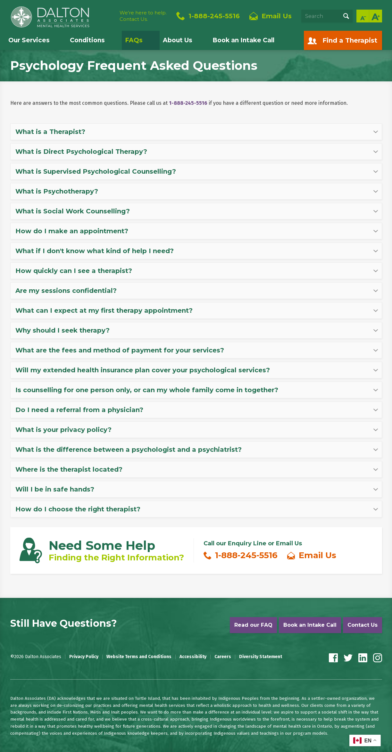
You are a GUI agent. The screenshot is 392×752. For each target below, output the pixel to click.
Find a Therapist (349, 40)
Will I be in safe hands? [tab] (54, 489)
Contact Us (362, 625)
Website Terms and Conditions (138, 657)
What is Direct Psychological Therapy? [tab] (81, 151)
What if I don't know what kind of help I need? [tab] (94, 251)
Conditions (87, 40)
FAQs (134, 40)
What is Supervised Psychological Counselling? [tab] (95, 171)
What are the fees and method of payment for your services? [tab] (119, 350)
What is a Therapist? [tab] (50, 132)
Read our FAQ (253, 625)
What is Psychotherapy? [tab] (56, 191)
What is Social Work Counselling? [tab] (72, 211)
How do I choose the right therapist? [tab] (77, 509)
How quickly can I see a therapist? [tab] (73, 271)
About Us (177, 40)
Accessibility (192, 657)
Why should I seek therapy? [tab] (62, 330)
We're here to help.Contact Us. (143, 16)
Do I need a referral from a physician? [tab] (79, 410)
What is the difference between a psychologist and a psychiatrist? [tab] (128, 449)
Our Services (29, 40)
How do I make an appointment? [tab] (71, 231)
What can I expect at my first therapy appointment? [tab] (104, 310)
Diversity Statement (260, 657)
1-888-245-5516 (214, 16)
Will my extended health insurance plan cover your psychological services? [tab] (142, 370)
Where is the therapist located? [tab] (68, 469)
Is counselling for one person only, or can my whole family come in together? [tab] (146, 390)
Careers (222, 657)
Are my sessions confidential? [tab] (66, 290)
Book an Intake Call (243, 40)
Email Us (317, 555)
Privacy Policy (83, 657)
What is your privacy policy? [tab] (63, 430)
